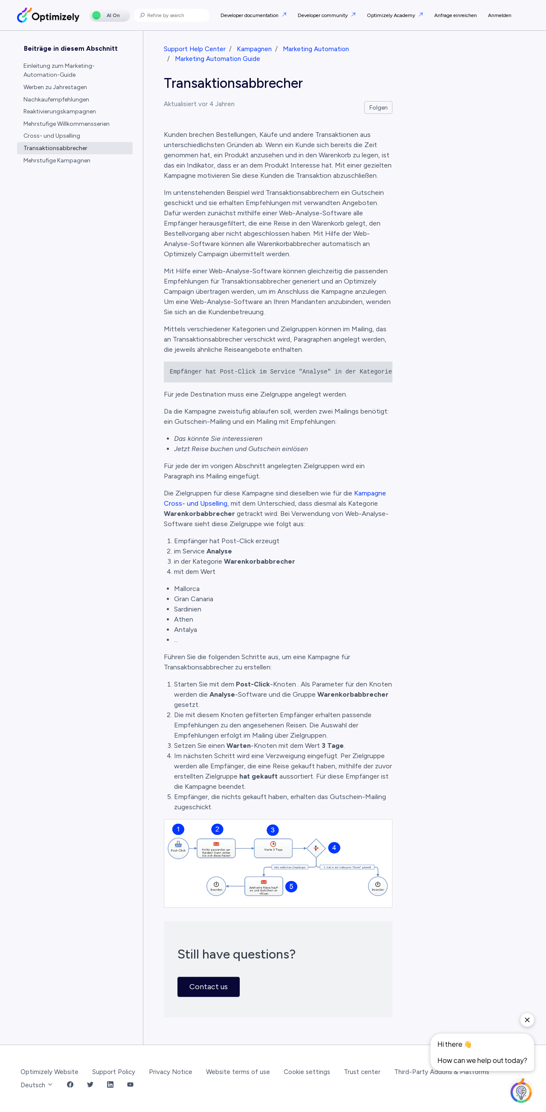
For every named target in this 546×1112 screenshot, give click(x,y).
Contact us (208, 986)
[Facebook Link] (70, 1085)
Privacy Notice (170, 1072)
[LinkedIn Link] (110, 1085)
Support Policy (113, 1072)
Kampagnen (254, 49)
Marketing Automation (316, 49)
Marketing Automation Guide (217, 59)
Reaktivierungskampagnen (59, 111)
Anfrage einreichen (455, 15)
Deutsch (36, 1085)
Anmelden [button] (499, 15)
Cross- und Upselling (51, 135)
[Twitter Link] (90, 1085)
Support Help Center (195, 49)
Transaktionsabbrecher (55, 148)
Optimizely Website (49, 1072)
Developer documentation (250, 15)
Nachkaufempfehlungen (56, 99)
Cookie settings (307, 1072)
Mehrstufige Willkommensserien (66, 123)
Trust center (362, 1072)
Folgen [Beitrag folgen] (378, 107)
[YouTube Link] (130, 1085)
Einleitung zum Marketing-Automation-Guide (59, 70)
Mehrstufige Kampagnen (56, 160)
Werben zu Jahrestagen (55, 87)
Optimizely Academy (391, 15)
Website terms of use (238, 1072)
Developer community (323, 15)
